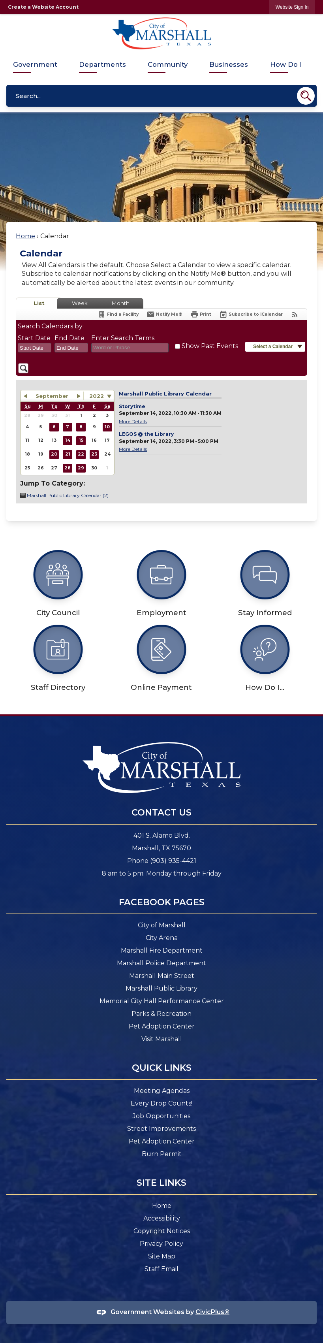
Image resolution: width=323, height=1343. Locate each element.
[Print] (200, 314)
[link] (292, 7)
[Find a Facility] (118, 314)
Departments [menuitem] (102, 64)
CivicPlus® (212, 1312)
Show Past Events (210, 346)
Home (25, 236)
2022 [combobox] (96, 396)
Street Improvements (161, 1128)
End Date (69, 338)
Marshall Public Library (161, 988)
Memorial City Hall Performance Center (162, 1001)
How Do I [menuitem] (286, 64)
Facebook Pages (162, 902)
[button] (306, 96)
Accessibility (161, 1218)
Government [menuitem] (35, 64)
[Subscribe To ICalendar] (251, 314)
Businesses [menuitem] (228, 64)
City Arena (162, 938)
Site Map (161, 1256)
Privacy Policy (161, 1243)
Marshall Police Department (161, 963)
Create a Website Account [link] (43, 7)
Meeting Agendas (162, 1090)
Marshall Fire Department (162, 950)
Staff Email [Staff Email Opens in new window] (161, 1269)
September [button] (52, 396)
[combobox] (34, 347)
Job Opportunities (161, 1116)
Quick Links (162, 1067)
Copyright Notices (161, 1231)
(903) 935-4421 (173, 861)
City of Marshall (162, 925)
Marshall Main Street (161, 975)
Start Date (34, 338)
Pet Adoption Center (162, 1026)
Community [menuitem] (168, 64)
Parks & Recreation (161, 1013)
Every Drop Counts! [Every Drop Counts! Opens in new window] (161, 1103)
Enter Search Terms (122, 338)
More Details (133, 421)
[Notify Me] (164, 314)
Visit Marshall (161, 1039)
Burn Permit (162, 1154)
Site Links (161, 1182)
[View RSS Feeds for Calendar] (295, 314)
